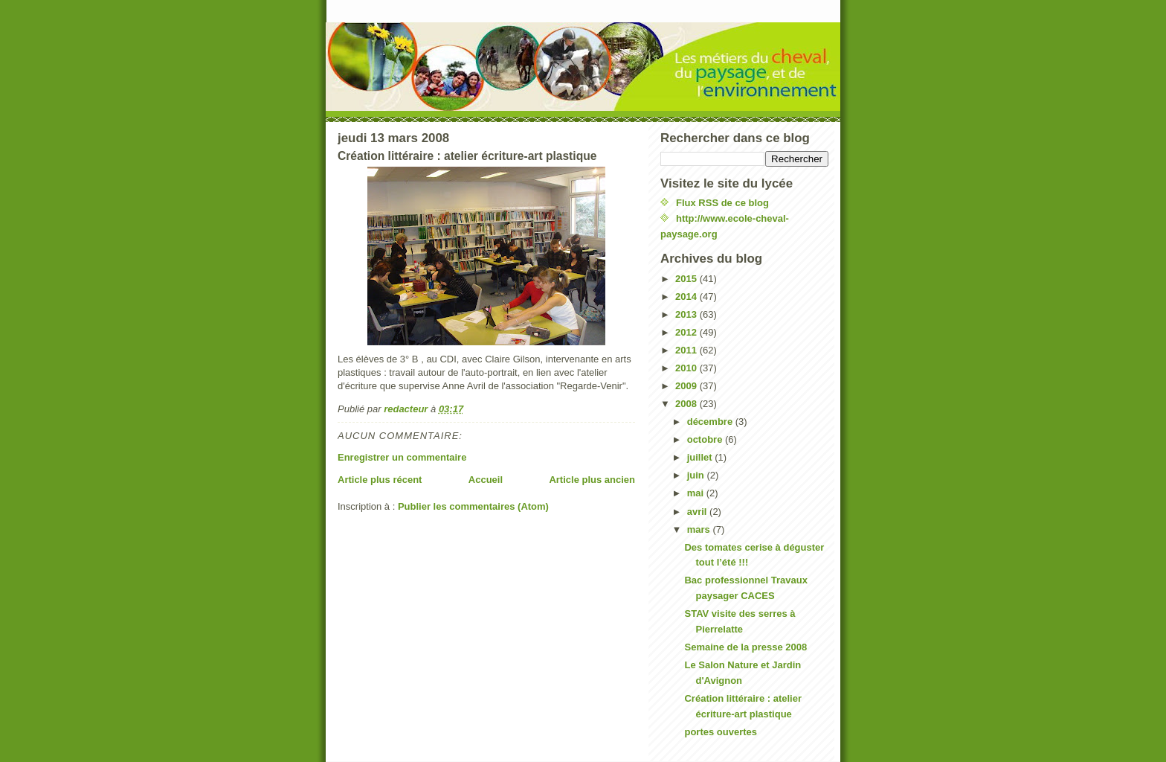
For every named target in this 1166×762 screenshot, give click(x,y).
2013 (687, 314)
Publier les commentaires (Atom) (473, 506)
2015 (687, 278)
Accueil (485, 479)
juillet (701, 457)
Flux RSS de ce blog (722, 202)
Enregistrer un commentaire (402, 457)
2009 (687, 385)
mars (700, 529)
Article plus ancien (592, 479)
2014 (687, 296)
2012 (687, 332)
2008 (687, 403)
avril (698, 511)
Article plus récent (380, 479)
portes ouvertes (720, 731)
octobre (706, 439)
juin (697, 475)
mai (696, 493)
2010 (687, 368)
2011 (687, 350)
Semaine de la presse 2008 (745, 647)
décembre (711, 421)
